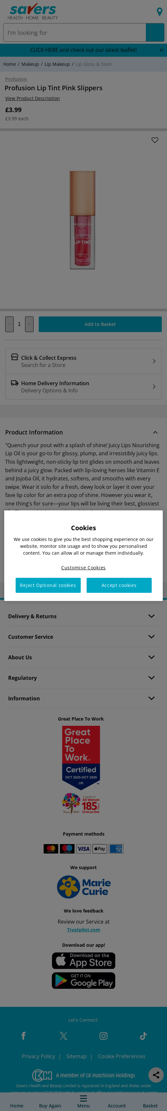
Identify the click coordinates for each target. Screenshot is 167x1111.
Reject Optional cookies (48, 585)
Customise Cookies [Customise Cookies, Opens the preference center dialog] (83, 567)
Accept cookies (119, 585)
